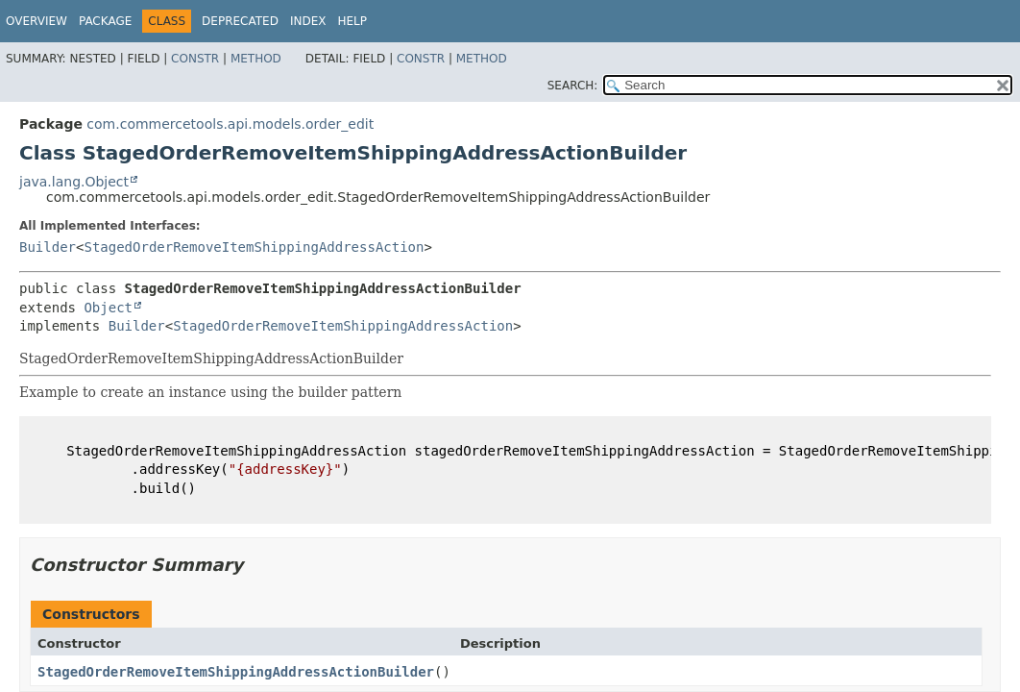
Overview (36, 21)
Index (308, 21)
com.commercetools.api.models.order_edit (230, 124)
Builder (47, 247)
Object (108, 307)
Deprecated (240, 21)
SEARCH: (572, 85)
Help (352, 21)
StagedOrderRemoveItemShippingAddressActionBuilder (235, 672)
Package (105, 21)
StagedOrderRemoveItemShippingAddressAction (254, 247)
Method (256, 58)
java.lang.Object (74, 181)
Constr (195, 58)
